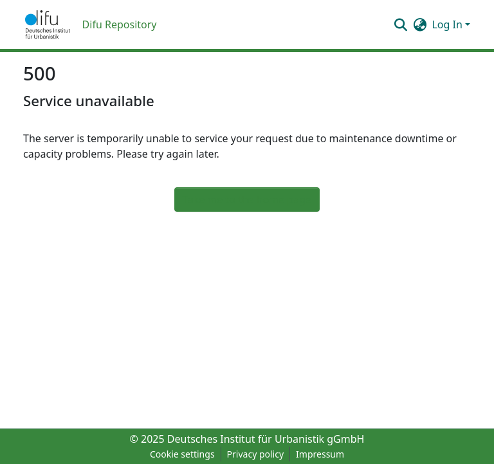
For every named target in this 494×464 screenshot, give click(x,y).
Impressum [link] (320, 454)
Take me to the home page (247, 199)
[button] (47, 24)
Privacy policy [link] (255, 454)
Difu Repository (119, 24)
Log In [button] (448, 24)
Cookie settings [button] (182, 454)
